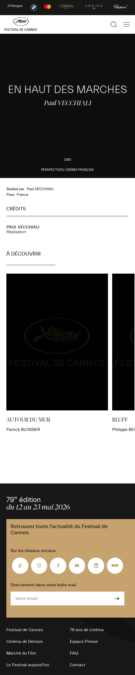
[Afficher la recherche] (114, 24)
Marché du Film (21, 653)
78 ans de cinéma (87, 629)
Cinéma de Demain (24, 641)
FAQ (74, 653)
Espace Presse (84, 641)
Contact (77, 665)
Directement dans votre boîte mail (43, 585)
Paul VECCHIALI (23, 227)
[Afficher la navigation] (126, 24)
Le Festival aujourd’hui (27, 665)
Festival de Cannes (24, 629)
